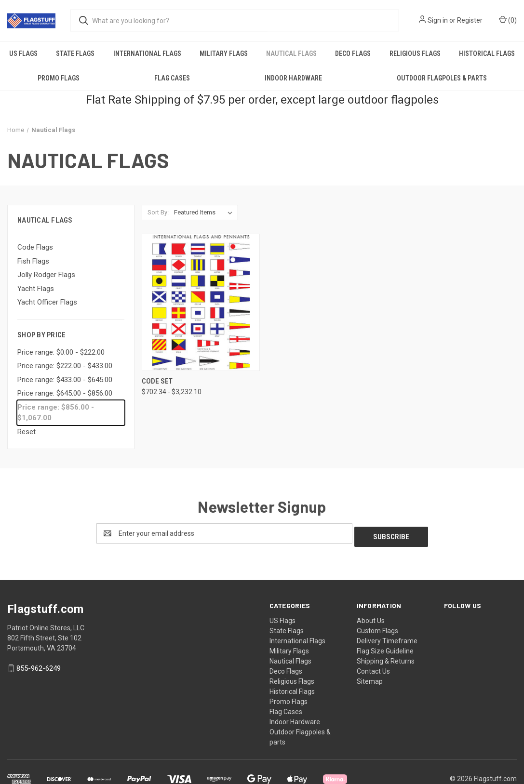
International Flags (147, 53)
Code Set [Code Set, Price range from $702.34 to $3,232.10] (157, 381)
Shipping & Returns (386, 658)
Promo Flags (59, 78)
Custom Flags (377, 627)
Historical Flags (487, 53)
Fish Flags (33, 261)
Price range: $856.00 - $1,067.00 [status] (55, 413)
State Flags (75, 53)
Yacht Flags (35, 288)
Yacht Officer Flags (47, 302)
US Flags (23, 53)
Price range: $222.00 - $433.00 (64, 365)
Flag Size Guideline (385, 647)
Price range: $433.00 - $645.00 (64, 379)
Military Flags (224, 53)
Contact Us (373, 668)
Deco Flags (353, 53)
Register (470, 20)
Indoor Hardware (293, 78)
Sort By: (158, 212)
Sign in (438, 20)
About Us (371, 617)
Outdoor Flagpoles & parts (442, 78)
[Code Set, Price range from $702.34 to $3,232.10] (201, 302)
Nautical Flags (291, 53)
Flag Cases (172, 78)
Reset (26, 431)
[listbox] (205, 212)
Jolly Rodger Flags (46, 274)
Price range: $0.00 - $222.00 (61, 352)
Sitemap (370, 678)
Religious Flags (415, 53)
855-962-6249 (38, 665)
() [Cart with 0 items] (508, 19)
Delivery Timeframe (387, 637)
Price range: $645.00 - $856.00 (64, 393)
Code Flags (35, 247)
